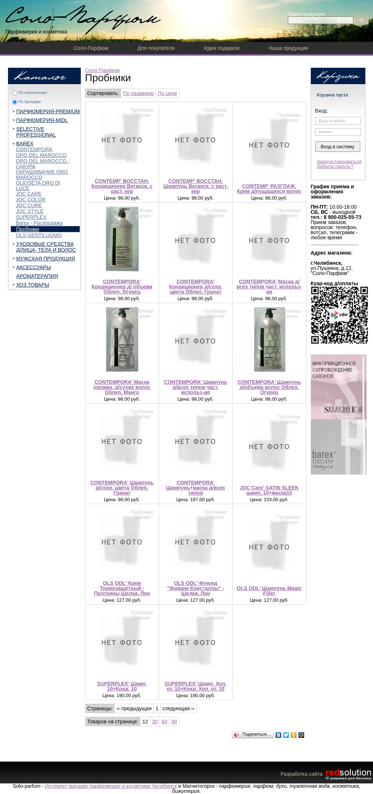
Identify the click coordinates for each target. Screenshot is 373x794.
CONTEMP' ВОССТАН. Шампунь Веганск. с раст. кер (195, 186)
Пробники (27, 229)
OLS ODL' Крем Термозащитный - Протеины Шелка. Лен (122, 588)
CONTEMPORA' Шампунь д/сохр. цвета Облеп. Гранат (122, 488)
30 (155, 721)
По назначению (32, 92)
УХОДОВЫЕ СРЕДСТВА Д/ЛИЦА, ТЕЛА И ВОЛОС (46, 247)
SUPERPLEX (31, 217)
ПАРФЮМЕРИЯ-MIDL (42, 120)
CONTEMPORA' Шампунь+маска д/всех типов (195, 488)
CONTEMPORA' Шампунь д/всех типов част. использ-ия (195, 387)
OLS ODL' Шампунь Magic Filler (269, 590)
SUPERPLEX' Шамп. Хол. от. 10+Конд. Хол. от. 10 (195, 686)
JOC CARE (29, 194)
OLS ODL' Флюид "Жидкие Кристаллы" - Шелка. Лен (195, 588)
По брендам (29, 101)
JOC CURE (29, 205)
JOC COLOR (31, 200)
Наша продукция (288, 48)
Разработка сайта (327, 774)
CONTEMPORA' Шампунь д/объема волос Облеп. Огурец (269, 387)
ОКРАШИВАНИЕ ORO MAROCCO (42, 174)
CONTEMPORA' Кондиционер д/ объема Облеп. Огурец (122, 287)
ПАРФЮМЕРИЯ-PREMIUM (48, 111)
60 (164, 721)
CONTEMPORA (34, 149)
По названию (138, 93)
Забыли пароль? (335, 166)
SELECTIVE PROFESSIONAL (36, 132)
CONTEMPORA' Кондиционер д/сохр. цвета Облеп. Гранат (195, 287)
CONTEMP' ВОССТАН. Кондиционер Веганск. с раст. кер (121, 186)
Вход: (321, 110)
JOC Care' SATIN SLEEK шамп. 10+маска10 (269, 490)
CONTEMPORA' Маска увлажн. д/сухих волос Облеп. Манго (122, 387)
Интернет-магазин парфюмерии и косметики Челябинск (111, 786)
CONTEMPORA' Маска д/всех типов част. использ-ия (269, 287)
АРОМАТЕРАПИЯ (37, 276)
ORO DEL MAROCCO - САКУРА (43, 163)
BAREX (24, 143)
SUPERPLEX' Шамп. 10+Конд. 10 (122, 686)
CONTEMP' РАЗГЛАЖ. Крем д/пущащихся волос (269, 188)
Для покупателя (156, 48)
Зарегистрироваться (339, 161)
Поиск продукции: (307, 14)
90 (174, 721)
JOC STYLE (30, 211)
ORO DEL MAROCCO (41, 155)
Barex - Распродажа (39, 223)
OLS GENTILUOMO (39, 235)
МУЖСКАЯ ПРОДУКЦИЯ (45, 259)
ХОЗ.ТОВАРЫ (32, 285)
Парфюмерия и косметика (36, 32)
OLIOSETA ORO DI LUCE (38, 185)
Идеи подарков (221, 48)
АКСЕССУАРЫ (33, 267)
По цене (167, 93)
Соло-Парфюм (91, 48)
